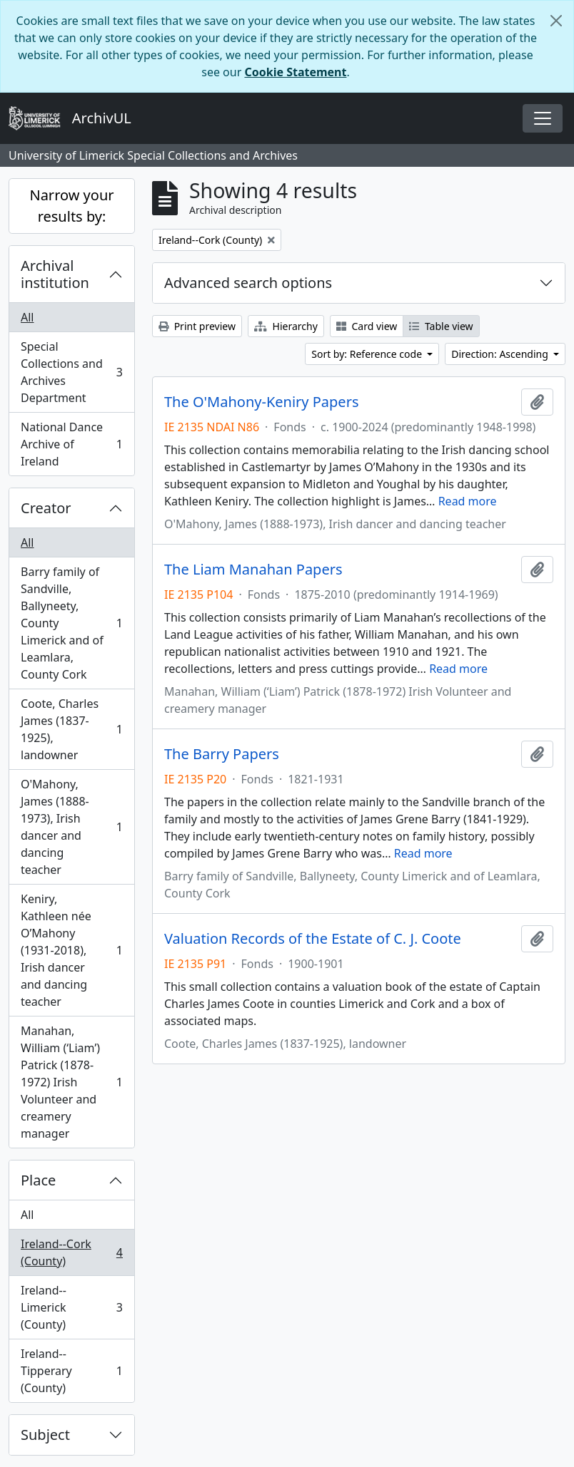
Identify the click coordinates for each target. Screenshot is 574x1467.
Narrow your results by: (71, 205)
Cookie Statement (295, 72)
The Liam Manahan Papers (253, 569)
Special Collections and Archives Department (71, 372)
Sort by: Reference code (367, 354)
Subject (45, 1434)
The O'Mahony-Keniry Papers (261, 402)
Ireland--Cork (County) (71, 1252)
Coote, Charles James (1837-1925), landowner (71, 729)
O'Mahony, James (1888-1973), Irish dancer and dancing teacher (71, 826)
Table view (441, 326)
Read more (467, 501)
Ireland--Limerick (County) (71, 1307)
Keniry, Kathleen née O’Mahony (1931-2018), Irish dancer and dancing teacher (71, 950)
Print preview (197, 326)
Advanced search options (248, 282)
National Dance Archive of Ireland (71, 444)
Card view (366, 326)
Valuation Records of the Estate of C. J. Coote (312, 938)
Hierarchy (286, 326)
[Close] (556, 21)
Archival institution (55, 274)
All (27, 317)
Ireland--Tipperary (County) (71, 1371)
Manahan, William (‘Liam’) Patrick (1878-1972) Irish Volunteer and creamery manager (71, 1082)
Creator (46, 508)
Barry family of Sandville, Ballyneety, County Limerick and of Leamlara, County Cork (71, 623)
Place (38, 1180)
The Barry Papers (221, 754)
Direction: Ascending (500, 354)
